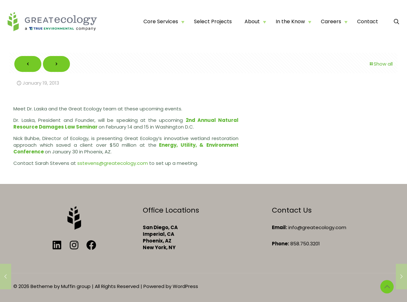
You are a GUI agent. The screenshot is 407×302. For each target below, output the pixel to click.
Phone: (280, 243)
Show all (381, 63)
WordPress (185, 286)
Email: (279, 227)
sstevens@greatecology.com (112, 163)
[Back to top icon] (387, 286)
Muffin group (76, 286)
